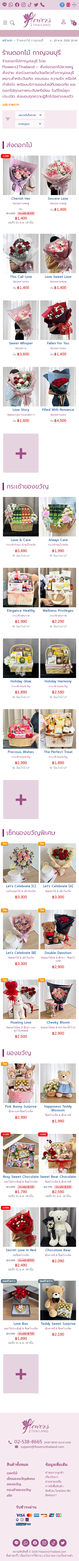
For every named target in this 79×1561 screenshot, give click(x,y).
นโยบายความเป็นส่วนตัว (58, 1555)
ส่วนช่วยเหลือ (53, 1481)
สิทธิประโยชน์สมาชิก (58, 1490)
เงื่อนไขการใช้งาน (31, 1555)
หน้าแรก (7, 40)
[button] (12, 23)
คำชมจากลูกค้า (54, 1472)
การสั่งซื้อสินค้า (54, 1486)
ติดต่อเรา (50, 1495)
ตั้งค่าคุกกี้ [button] (12, 1555)
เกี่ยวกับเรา (51, 1477)
